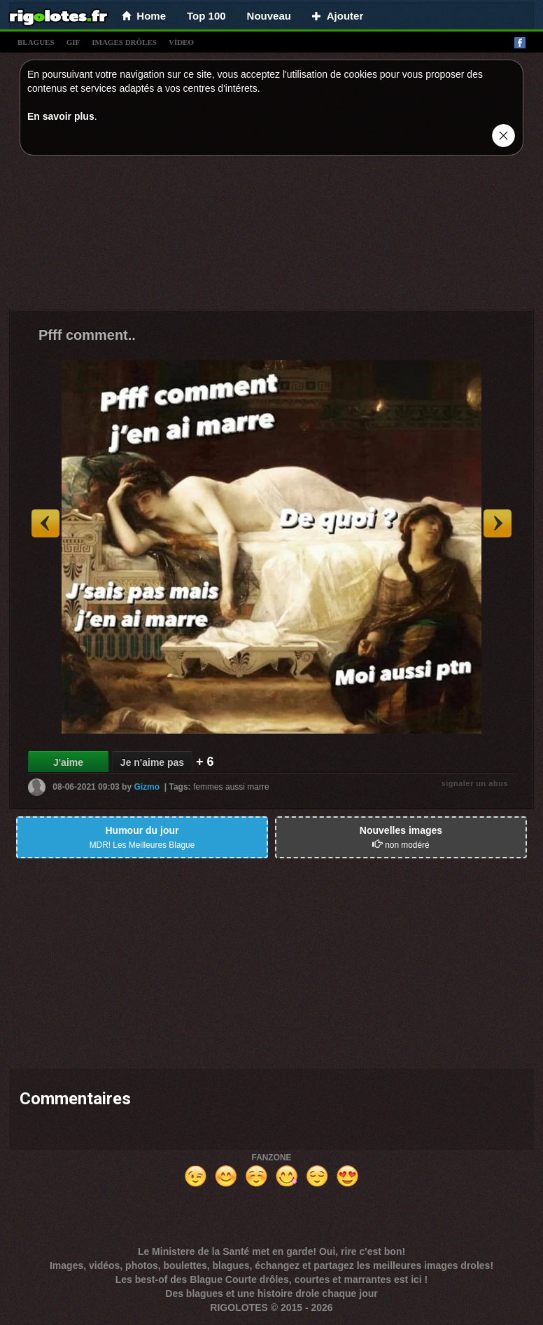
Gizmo (147, 786)
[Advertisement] (271, 236)
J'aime (68, 762)
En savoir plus (60, 116)
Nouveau (269, 16)
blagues (36, 42)
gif (73, 42)
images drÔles (124, 42)
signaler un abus (475, 783)
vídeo (181, 42)
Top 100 (206, 16)
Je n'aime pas (152, 762)
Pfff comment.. (87, 335)
